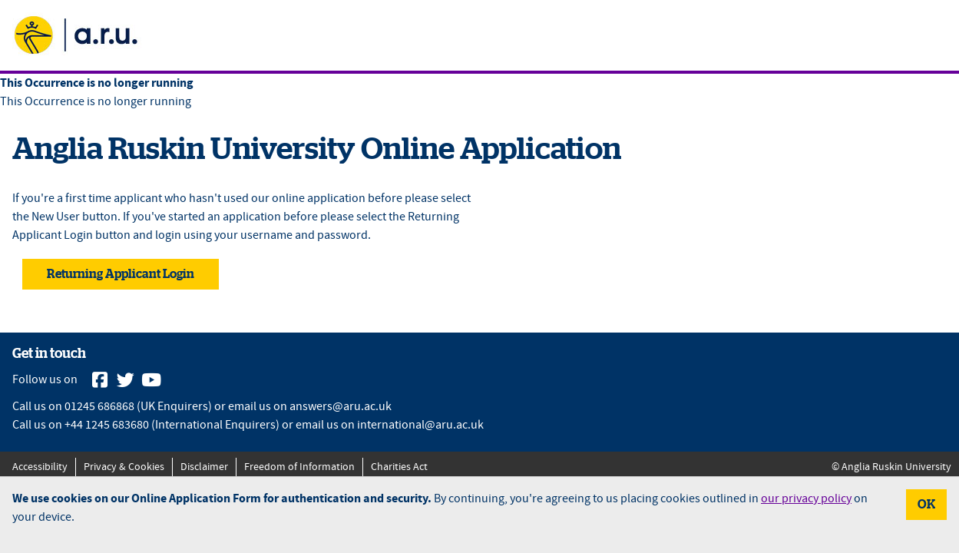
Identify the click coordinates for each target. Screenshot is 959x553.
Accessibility (40, 467)
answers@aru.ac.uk (340, 407)
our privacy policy (806, 499)
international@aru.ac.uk (420, 425)
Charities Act (399, 467)
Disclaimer (204, 467)
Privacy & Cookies (124, 467)
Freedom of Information (299, 467)
